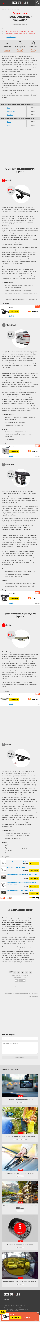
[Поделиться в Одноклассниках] (20, 981)
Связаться (7, 50)
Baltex (11, 695)
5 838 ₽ (24, 879)
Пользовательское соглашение (11, 1307)
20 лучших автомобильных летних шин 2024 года (20, 1207)
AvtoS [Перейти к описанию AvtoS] (8, 125)
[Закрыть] (38, 1320)
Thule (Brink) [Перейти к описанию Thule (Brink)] (11, 111)
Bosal (11, 307)
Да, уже (20, 50)
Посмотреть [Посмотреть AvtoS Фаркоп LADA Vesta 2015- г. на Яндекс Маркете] (34, 870)
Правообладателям (13, 1310)
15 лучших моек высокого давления (20, 1136)
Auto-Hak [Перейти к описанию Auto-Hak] (10, 115)
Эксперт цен (20, 3)
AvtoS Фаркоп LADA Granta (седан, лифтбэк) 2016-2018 (23, 861)
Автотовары (20, 1102)
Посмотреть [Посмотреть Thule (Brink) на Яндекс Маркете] (14, 451)
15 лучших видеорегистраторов (20, 1100)
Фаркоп (11, 316)
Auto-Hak (12, 593)
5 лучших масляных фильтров (20, 1245)
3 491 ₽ (24, 864)
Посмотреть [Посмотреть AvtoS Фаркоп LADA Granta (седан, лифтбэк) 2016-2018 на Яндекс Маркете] (34, 864)
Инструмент (24, 1139)
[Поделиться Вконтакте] (16, 981)
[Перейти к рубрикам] (3, 3)
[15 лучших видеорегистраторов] (20, 1085)
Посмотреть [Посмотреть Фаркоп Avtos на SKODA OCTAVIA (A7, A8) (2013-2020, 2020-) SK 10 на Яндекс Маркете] (34, 879)
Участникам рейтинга (10, 1302)
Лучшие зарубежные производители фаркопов (18, 31)
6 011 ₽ (24, 893)
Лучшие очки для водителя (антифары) (20, 1281)
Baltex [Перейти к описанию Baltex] (9, 122)
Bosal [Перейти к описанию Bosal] (8, 108)
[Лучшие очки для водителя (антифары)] (20, 1265)
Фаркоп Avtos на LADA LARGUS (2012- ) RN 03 (20, 890)
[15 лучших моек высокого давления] (20, 1120)
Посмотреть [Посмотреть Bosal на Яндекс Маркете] (14, 311)
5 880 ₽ (24, 887)
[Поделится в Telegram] (23, 981)
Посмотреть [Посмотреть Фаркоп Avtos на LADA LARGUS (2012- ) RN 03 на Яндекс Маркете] (34, 893)
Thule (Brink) (13, 447)
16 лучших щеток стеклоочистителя (20, 1173)
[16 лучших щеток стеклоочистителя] (20, 1157)
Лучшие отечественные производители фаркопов (19, 33)
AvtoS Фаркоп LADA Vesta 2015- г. (16, 868)
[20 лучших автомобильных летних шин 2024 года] (20, 1192)
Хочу (33, 50)
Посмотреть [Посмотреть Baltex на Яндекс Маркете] (14, 699)
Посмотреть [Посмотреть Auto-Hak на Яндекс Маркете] (14, 598)
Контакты (22, 1305)
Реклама (6, 1299)
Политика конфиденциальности (14, 1308)
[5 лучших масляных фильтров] (20, 1228)
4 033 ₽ (24, 870)
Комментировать (20, 1057)
